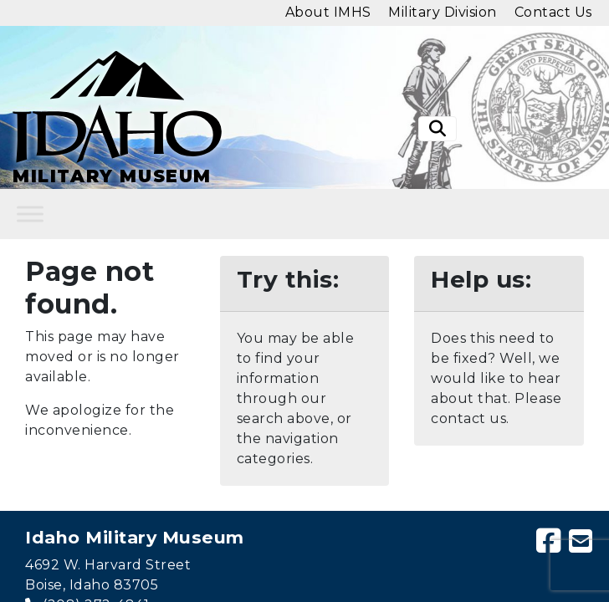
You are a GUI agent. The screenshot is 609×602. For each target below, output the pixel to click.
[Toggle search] (437, 128)
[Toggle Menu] (30, 214)
